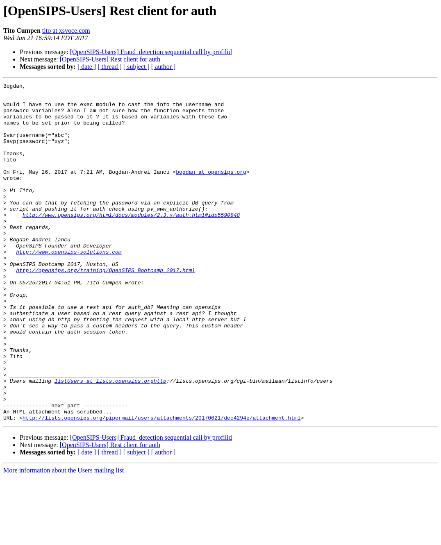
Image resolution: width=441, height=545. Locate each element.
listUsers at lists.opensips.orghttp (110, 441)
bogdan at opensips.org (211, 190)
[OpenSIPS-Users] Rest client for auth (110, 59)
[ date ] (86, 66)
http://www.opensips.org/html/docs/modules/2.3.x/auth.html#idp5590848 (131, 241)
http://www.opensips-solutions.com (68, 286)
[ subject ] (136, 66)
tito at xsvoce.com (66, 30)
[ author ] (163, 66)
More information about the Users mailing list (63, 537)
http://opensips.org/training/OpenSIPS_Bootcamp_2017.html (105, 308)
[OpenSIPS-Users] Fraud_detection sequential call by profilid (151, 51)
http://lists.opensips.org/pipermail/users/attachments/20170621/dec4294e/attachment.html (162, 485)
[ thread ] (110, 66)
